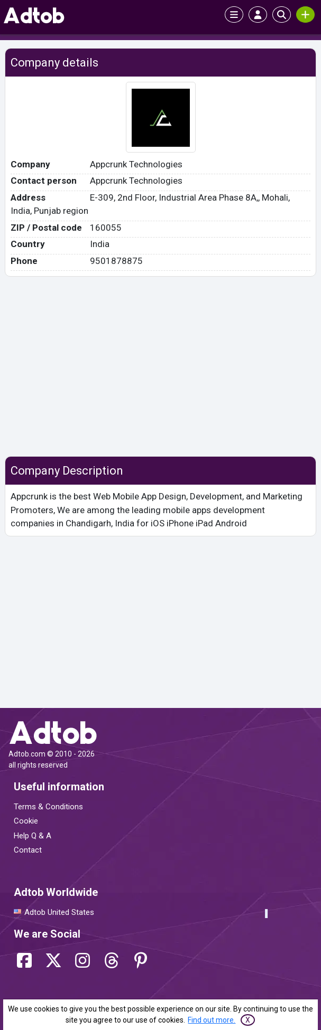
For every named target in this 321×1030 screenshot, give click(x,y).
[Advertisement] (160, 366)
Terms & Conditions (48, 806)
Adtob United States (59, 912)
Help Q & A (32, 835)
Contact (28, 850)
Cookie (26, 821)
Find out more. (211, 1020)
